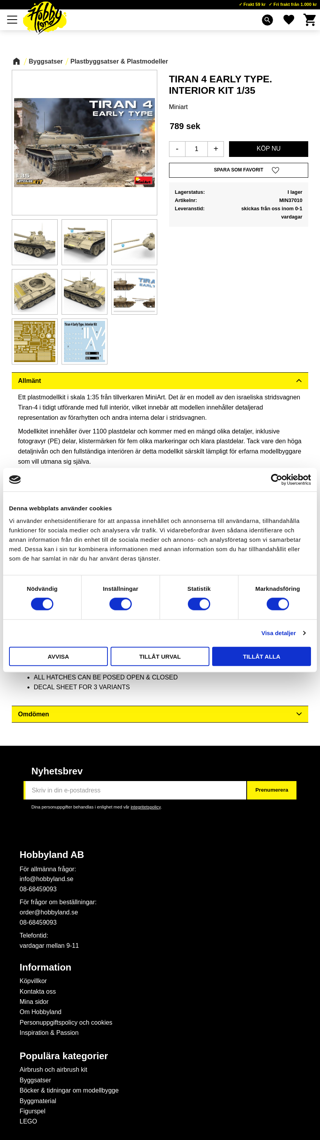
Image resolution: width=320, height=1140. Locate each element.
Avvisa (58, 656)
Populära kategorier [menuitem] (64, 1056)
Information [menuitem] (45, 967)
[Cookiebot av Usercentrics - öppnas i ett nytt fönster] (276, 480)
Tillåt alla (261, 656)
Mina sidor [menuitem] (34, 1001)
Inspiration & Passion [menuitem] (49, 1032)
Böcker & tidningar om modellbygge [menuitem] (69, 1090)
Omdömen (33, 714)
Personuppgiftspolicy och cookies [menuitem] (66, 1022)
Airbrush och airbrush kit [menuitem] (53, 1069)
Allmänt (29, 380)
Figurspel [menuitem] (32, 1111)
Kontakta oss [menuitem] (38, 991)
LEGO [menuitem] (28, 1121)
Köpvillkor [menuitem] (33, 981)
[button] (12, 19)
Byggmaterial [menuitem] (38, 1101)
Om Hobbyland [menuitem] (41, 1012)
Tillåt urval (160, 656)
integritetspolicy (145, 807)
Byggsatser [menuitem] (35, 1080)
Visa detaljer (278, 633)
